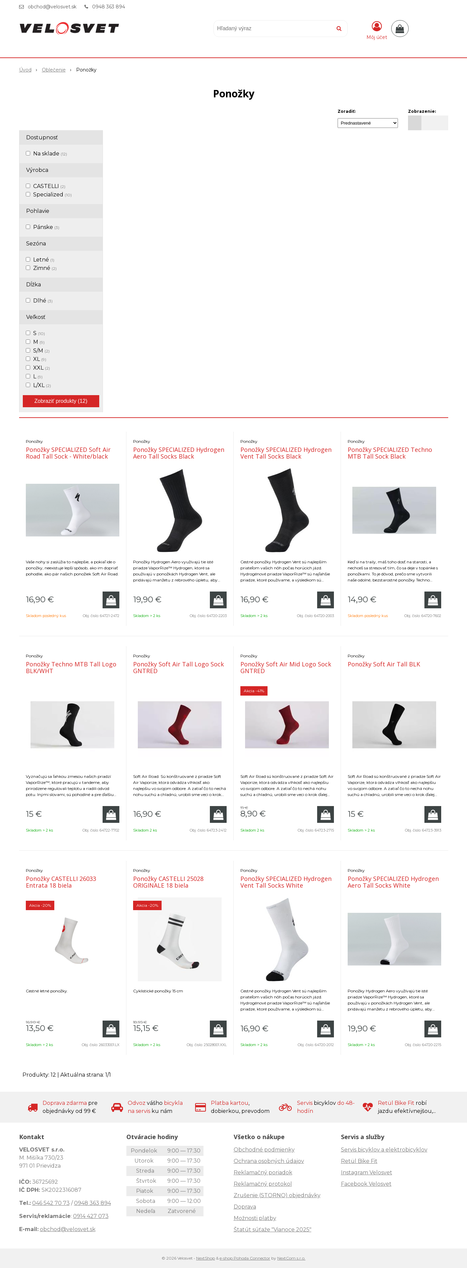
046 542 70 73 (51, 1203)
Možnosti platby (255, 1218)
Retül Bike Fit (359, 1161)
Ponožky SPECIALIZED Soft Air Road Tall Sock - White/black (68, 452)
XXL (41, 368)
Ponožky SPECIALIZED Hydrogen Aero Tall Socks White (393, 882)
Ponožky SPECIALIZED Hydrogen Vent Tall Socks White (286, 882)
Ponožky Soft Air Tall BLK (384, 664)
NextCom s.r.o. (291, 1258)
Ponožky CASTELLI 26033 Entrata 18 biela (61, 882)
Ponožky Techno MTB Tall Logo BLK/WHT (71, 667)
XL (39, 359)
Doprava (245, 1207)
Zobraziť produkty (60, 401)
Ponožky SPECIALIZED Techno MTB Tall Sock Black (390, 452)
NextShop (205, 1258)
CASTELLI (49, 186)
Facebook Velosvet (366, 1184)
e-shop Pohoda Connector (245, 1258)
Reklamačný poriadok (263, 1172)
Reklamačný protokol (263, 1184)
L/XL (42, 385)
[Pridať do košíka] (111, 600)
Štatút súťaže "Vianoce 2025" (272, 1229)
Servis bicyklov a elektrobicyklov (384, 1149)
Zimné (45, 268)
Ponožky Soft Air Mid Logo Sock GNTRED (285, 667)
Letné (43, 259)
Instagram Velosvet (366, 1172)
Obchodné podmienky (264, 1149)
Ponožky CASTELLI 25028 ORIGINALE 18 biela (168, 882)
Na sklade (50, 153)
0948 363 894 (108, 7)
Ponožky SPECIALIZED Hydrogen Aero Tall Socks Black (178, 452)
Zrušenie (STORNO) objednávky (277, 1195)
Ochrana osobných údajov (269, 1161)
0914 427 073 (91, 1216)
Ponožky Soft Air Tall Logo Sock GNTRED (178, 667)
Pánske (46, 227)
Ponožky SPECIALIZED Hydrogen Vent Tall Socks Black (286, 452)
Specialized (52, 194)
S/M (41, 350)
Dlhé (43, 300)
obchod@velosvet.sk (52, 7)
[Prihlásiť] (376, 30)
